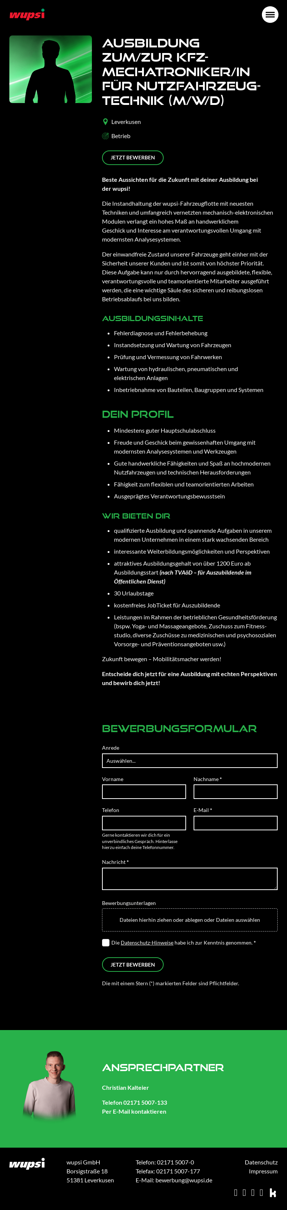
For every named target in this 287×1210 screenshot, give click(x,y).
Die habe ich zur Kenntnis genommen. (183, 942)
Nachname (208, 779)
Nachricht (115, 862)
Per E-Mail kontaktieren (134, 1111)
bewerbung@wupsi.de (183, 1179)
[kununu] (273, 1193)
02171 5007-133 (145, 1102)
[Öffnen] (270, 14)
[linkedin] (252, 1193)
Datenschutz (261, 1162)
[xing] (235, 1193)
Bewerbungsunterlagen (129, 903)
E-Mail (203, 810)
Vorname (112, 779)
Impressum (263, 1171)
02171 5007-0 (175, 1162)
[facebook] (261, 1193)
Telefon (110, 810)
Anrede (110, 747)
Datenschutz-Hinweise (147, 942)
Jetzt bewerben (133, 157)
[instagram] (244, 1193)
